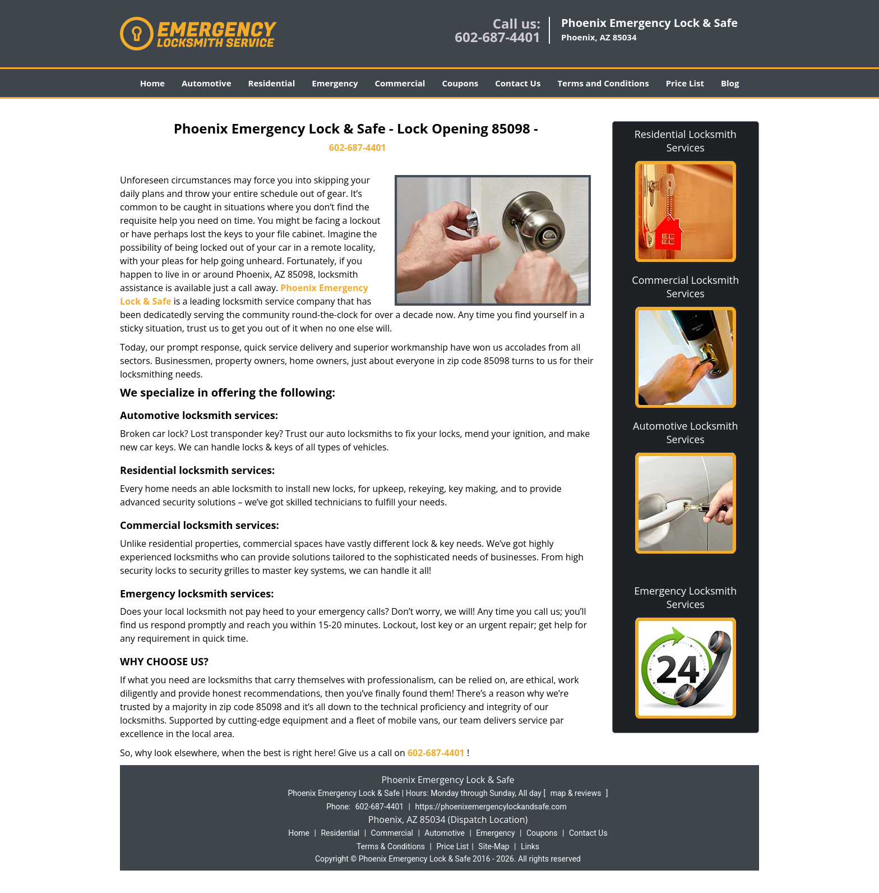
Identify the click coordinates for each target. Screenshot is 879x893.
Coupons (460, 83)
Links (530, 846)
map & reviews (576, 793)
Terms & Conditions (391, 846)
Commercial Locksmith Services (685, 286)
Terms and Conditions (603, 83)
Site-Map (493, 846)
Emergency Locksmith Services (685, 597)
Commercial (400, 83)
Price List (685, 83)
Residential (271, 83)
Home (152, 83)
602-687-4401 (497, 36)
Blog (730, 83)
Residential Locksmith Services (686, 140)
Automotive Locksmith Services (685, 432)
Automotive (207, 83)
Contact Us (517, 83)
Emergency (335, 83)
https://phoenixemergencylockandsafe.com (491, 806)
